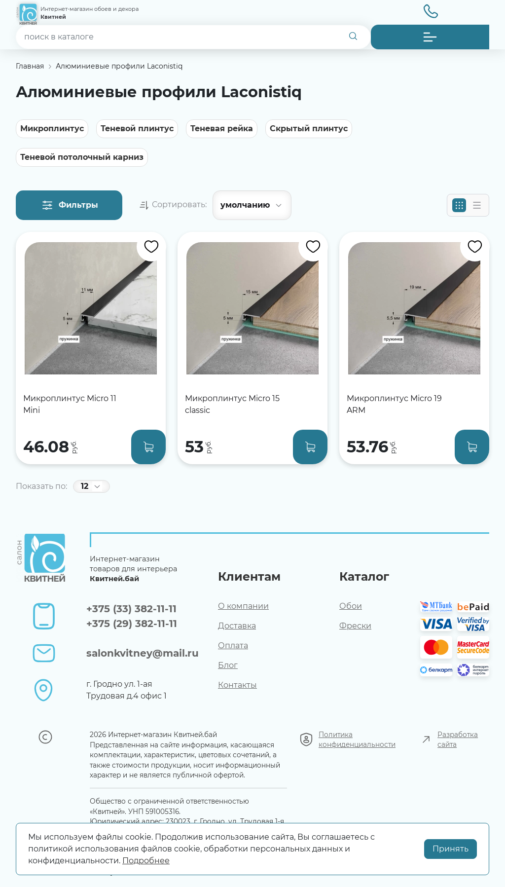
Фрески (355, 625)
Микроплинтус (52, 128)
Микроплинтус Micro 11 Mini (69, 404)
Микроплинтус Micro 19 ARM (394, 404)
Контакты (237, 685)
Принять (451, 848)
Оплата (233, 645)
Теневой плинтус (137, 128)
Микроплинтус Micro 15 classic (232, 404)
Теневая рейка (221, 128)
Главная (30, 66)
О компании (243, 606)
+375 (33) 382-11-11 (131, 609)
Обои (350, 606)
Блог (228, 665)
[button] (430, 37)
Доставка (237, 625)
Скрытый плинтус (309, 128)
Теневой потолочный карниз (82, 157)
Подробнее (146, 860)
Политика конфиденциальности (357, 739)
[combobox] (193, 37)
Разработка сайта (457, 739)
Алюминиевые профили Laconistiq (119, 66)
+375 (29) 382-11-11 (131, 623)
